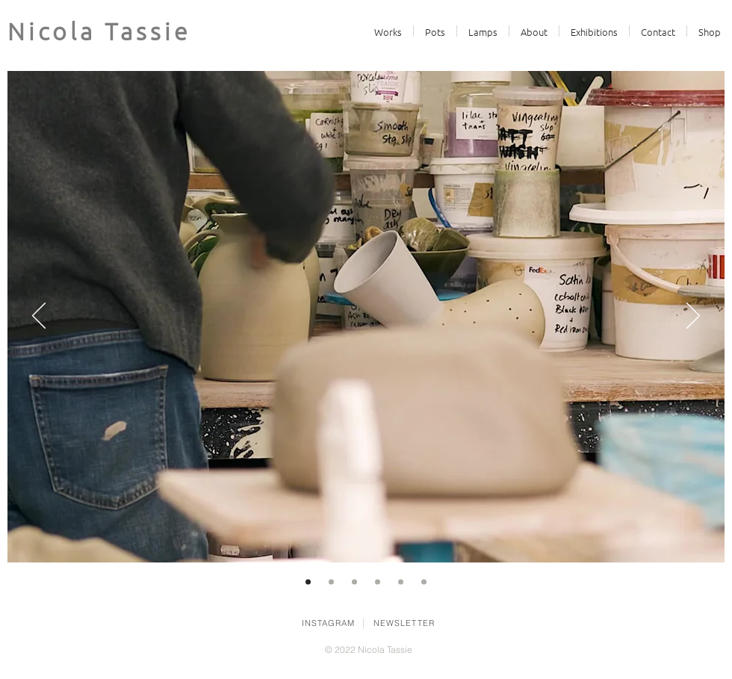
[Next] (693, 317)
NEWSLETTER (404, 623)
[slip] (377, 582)
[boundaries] (331, 582)
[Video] (308, 582)
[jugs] (400, 582)
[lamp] (424, 582)
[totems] (354, 582)
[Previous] (39, 317)
